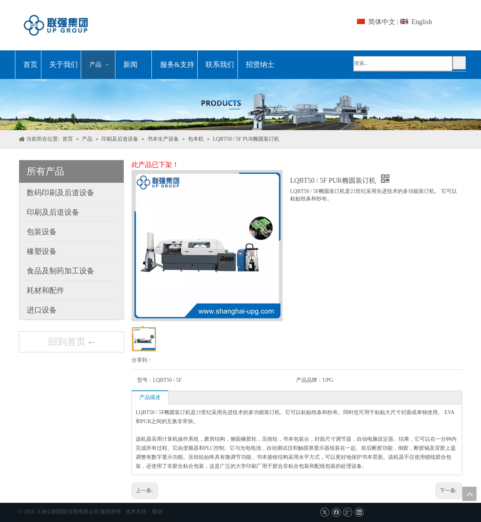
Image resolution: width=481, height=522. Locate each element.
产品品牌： (309, 380)
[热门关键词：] (459, 63)
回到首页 (71, 343)
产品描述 (149, 397)
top (469, 494)
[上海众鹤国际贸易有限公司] (240, 104)
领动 (157, 511)
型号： (145, 380)
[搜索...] (402, 63)
